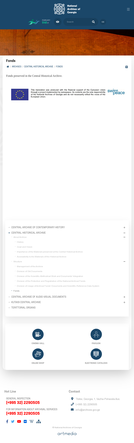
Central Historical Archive (38, 66)
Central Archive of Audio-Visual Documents (38, 296)
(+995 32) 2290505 (23, 402)
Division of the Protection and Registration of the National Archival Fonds (51, 281)
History (20, 242)
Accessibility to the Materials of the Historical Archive (41, 256)
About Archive (20, 237)
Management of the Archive (30, 266)
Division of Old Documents (29, 271)
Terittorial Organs (23, 307)
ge (103, 22)
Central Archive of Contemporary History (38, 227)
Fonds (59, 66)
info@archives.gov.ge (88, 409)
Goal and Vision (24, 247)
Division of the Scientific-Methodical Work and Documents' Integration (50, 276)
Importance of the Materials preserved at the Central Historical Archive (50, 252)
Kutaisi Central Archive (26, 302)
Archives (16, 66)
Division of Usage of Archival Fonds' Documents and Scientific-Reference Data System (58, 286)
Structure (17, 261)
